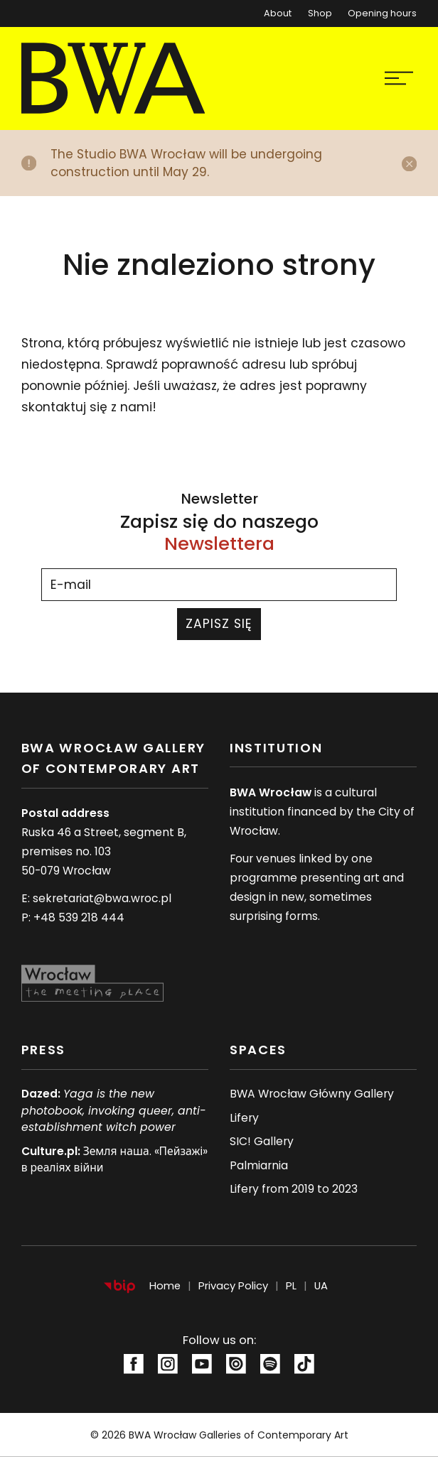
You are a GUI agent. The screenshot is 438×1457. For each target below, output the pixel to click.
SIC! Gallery (262, 1141)
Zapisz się (219, 623)
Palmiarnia (259, 1165)
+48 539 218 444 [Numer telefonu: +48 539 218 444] (78, 917)
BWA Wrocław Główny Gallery (312, 1093)
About (278, 13)
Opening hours (382, 13)
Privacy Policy (233, 1286)
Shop (320, 13)
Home (165, 1286)
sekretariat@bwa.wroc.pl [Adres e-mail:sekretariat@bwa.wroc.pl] (102, 898)
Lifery (244, 1117)
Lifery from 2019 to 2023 (294, 1188)
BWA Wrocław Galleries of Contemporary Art (238, 1435)
